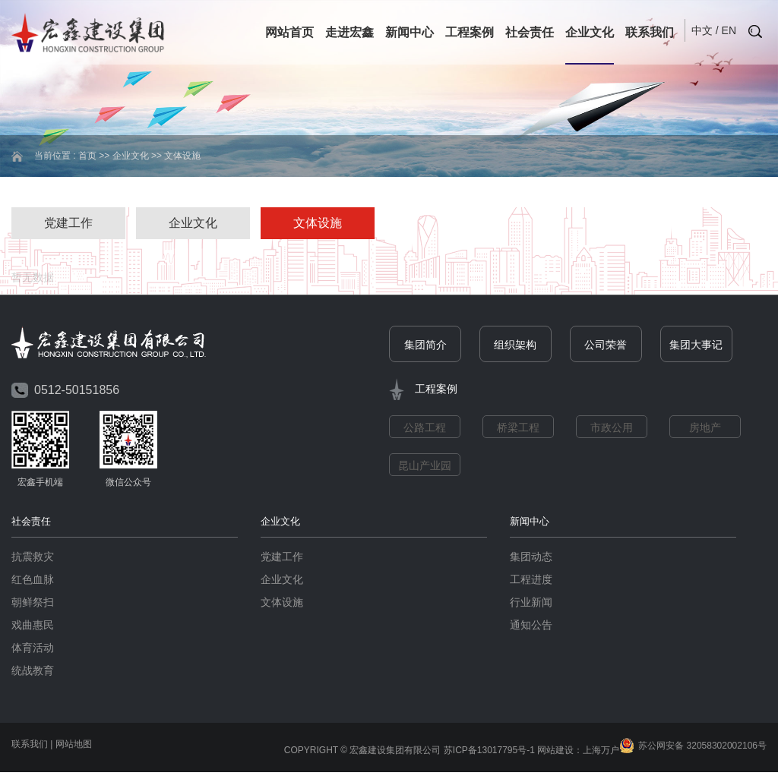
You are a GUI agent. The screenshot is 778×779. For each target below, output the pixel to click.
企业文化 (589, 32)
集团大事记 (696, 345)
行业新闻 (531, 603)
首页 (87, 155)
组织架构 (515, 345)
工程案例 (469, 32)
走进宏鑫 (349, 32)
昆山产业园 (424, 466)
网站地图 (73, 745)
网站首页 (289, 32)
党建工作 (68, 222)
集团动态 (531, 557)
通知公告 (531, 626)
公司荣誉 (605, 345)
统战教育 (32, 671)
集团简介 (425, 345)
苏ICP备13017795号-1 (489, 751)
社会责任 (529, 32)
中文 (702, 30)
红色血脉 (32, 580)
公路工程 (424, 428)
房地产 (705, 428)
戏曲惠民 (32, 626)
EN (729, 30)
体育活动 (32, 648)
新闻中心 (409, 32)
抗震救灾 (32, 557)
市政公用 (611, 428)
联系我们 (649, 32)
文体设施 (317, 222)
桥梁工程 (518, 428)
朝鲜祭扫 (32, 603)
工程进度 (531, 580)
